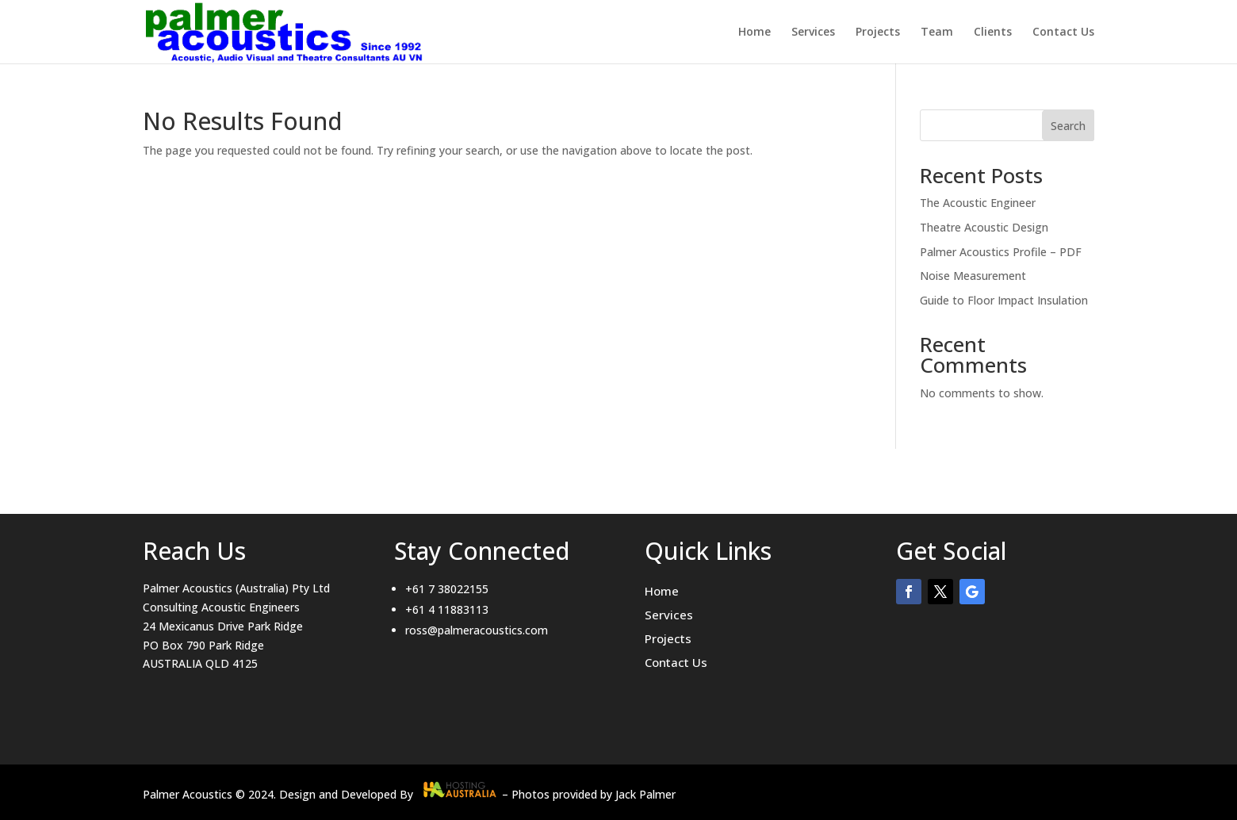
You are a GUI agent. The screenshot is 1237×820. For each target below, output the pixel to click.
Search (1068, 125)
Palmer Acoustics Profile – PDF (1001, 251)
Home (754, 32)
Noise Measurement (973, 275)
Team (937, 32)
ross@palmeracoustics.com (476, 630)
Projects (878, 32)
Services (813, 32)
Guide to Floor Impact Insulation (1004, 300)
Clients (993, 32)
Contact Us (1063, 32)
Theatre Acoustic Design (984, 227)
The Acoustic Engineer (978, 202)
